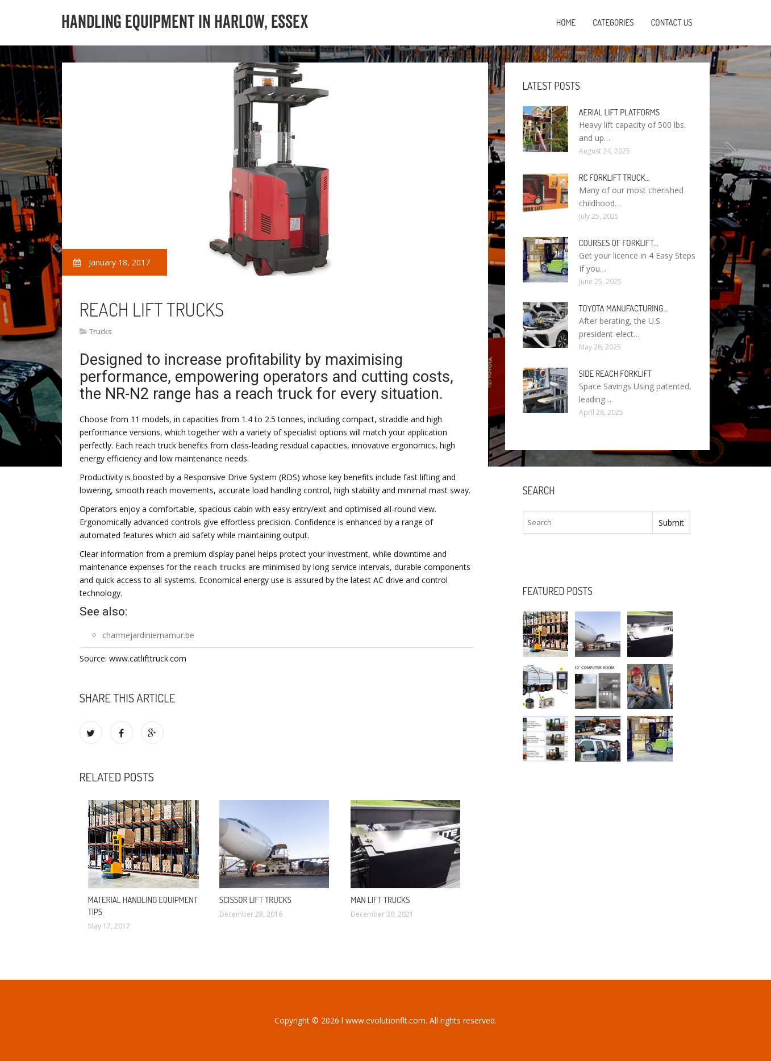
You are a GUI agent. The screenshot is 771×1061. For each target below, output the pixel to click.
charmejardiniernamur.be (148, 635)
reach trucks (220, 566)
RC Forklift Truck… (614, 177)
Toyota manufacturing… (623, 308)
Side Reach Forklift (615, 373)
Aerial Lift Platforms (619, 112)
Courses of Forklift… (619, 243)
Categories (613, 22)
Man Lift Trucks (380, 899)
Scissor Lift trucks (255, 899)
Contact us (671, 22)
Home (566, 22)
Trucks (100, 331)
